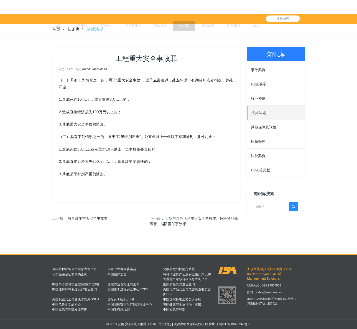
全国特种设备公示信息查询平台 (74, 269)
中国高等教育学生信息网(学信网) (75, 284)
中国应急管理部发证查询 (69, 309)
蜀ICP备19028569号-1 (235, 324)
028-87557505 (271, 289)
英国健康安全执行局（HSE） (184, 304)
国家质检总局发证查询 (179, 284)
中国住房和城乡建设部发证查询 (74, 289)
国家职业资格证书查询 (123, 284)
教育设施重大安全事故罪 (88, 218)
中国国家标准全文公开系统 (182, 299)
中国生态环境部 (118, 309)
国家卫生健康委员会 (121, 269)
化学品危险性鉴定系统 (179, 269)
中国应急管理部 (174, 309)
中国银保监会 (117, 274)
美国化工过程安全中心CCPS (127, 289)
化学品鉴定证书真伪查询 (69, 274)
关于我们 (164, 324)
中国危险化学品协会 (66, 304)
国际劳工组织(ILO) (120, 299)
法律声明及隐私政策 (187, 324)
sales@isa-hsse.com (269, 296)
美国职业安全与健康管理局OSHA (75, 299)
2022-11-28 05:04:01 (94, 69)
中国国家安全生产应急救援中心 (129, 304)
